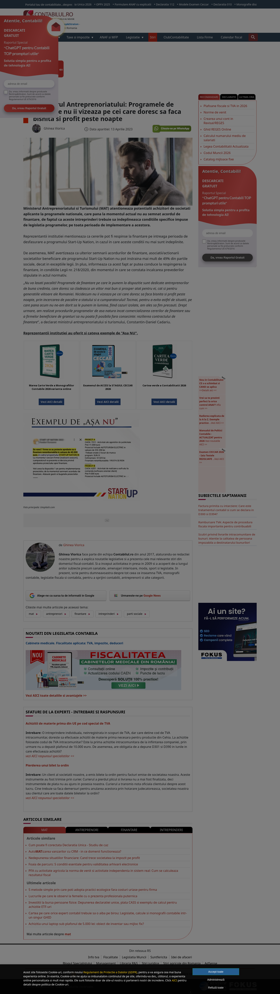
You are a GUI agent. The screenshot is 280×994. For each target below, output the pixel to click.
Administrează (216, 979)
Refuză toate (215, 987)
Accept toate (215, 971)
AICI (174, 980)
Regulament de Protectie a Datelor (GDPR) (110, 972)
